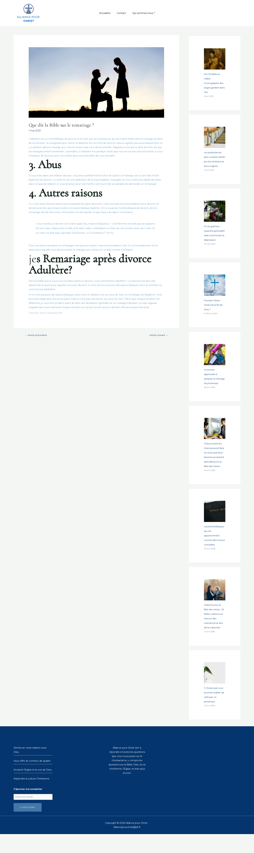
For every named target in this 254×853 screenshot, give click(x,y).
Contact (121, 13)
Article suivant (157, 335)
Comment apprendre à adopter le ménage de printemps (211, 387)
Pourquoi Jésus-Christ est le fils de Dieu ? (214, 314)
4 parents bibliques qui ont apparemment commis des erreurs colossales (214, 553)
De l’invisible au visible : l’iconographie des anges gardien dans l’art (214, 83)
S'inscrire (27, 826)
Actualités (106, 13)
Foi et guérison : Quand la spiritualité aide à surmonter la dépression (213, 239)
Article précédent (37, 335)
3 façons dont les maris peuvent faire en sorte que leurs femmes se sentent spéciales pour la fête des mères (214, 471)
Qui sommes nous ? (141, 13)
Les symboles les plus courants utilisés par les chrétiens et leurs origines (214, 161)
